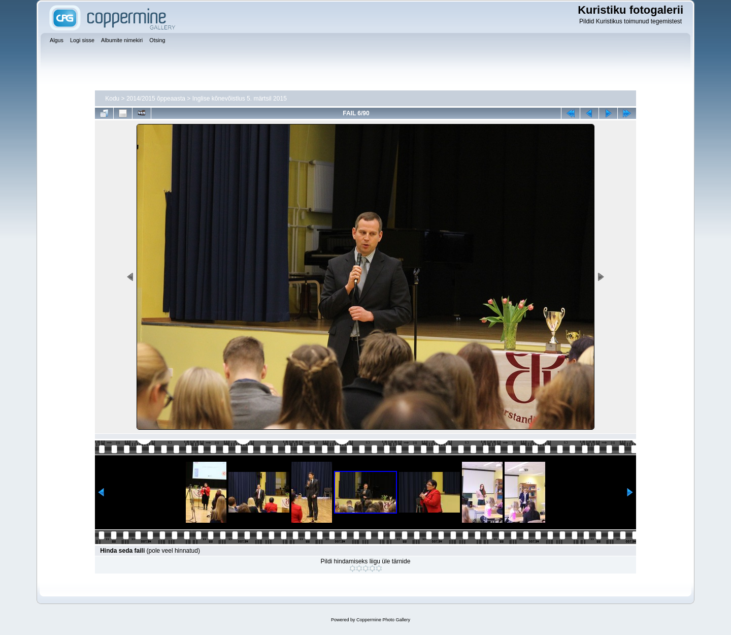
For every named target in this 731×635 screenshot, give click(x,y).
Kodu (112, 98)
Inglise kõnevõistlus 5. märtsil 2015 (239, 98)
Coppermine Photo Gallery (383, 619)
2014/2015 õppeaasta (155, 98)
